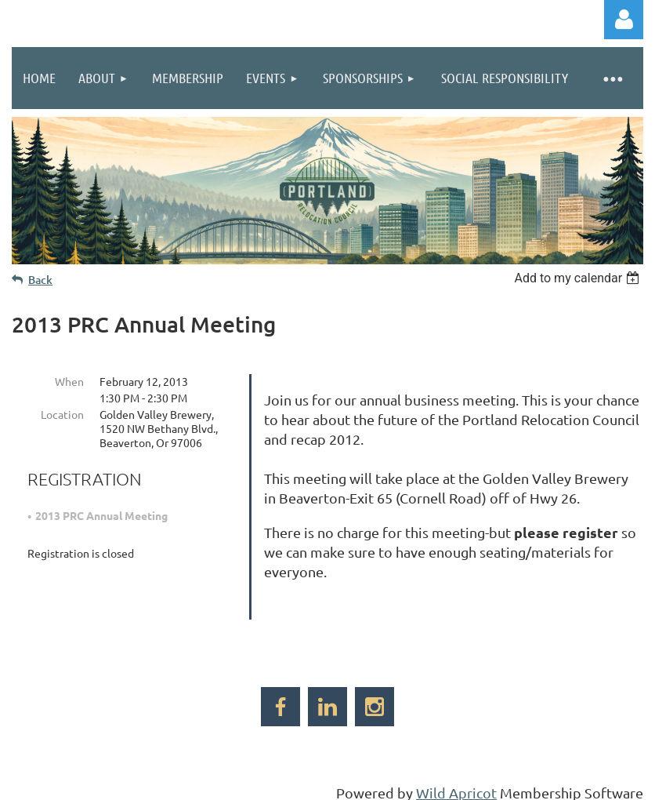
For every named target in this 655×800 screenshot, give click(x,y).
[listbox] (578, 278)
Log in (623, 19)
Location (62, 414)
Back (40, 279)
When (69, 381)
